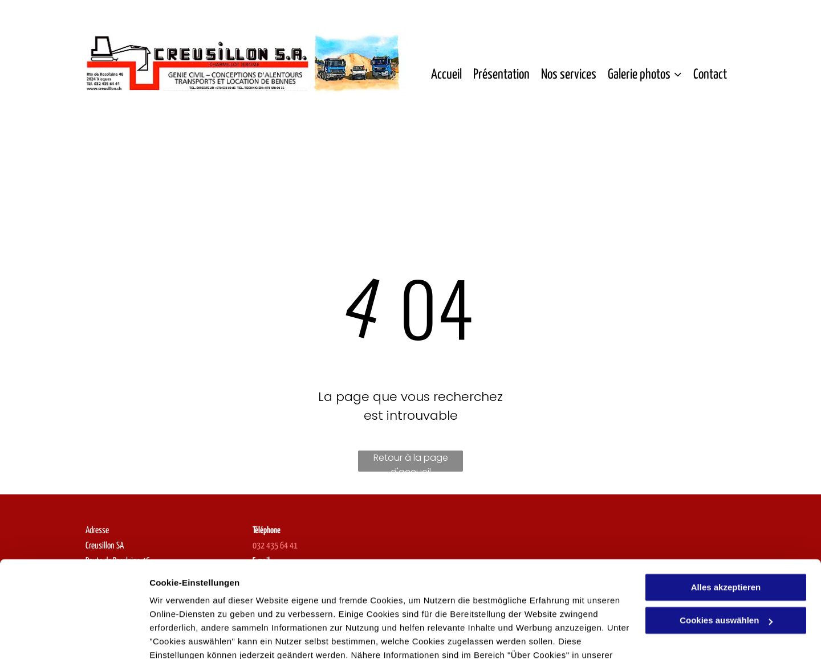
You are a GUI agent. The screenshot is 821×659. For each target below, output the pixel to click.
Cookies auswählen (189, 636)
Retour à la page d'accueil (410, 461)
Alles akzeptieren (726, 524)
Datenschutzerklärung (197, 605)
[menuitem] (446, 75)
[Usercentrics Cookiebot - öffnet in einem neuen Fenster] (74, 636)
